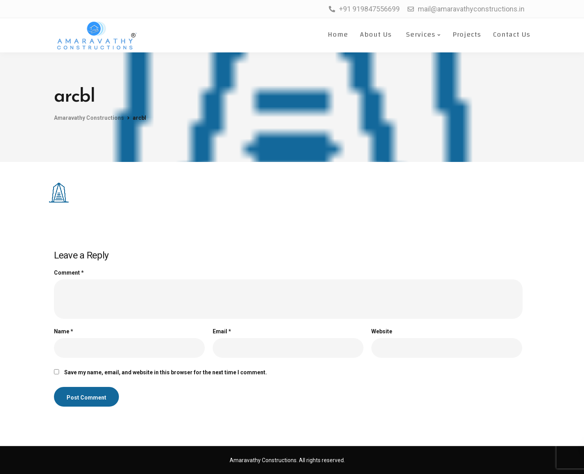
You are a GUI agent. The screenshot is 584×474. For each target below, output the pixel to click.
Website (381, 331)
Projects (466, 34)
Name (63, 331)
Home (336, 34)
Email (222, 331)
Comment (69, 272)
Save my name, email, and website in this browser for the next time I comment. (165, 372)
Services (420, 34)
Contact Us (511, 34)
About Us (376, 34)
